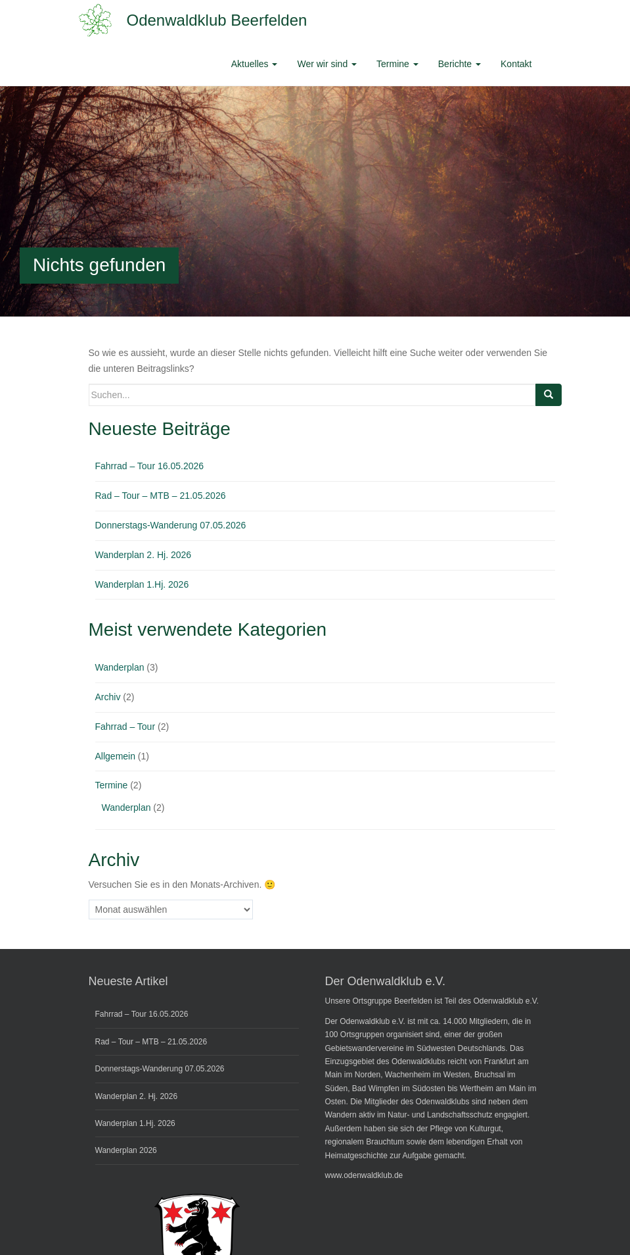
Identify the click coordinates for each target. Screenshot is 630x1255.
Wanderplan (120, 667)
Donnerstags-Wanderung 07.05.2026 (170, 525)
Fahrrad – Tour (125, 726)
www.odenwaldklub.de (364, 1175)
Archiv (108, 697)
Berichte (459, 64)
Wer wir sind (327, 64)
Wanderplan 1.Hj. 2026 (142, 584)
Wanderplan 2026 (126, 1150)
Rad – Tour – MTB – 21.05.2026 (160, 495)
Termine (397, 64)
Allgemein (115, 756)
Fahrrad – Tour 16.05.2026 (149, 466)
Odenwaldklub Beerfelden (217, 20)
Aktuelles (254, 64)
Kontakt (516, 64)
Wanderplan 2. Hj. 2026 (143, 555)
